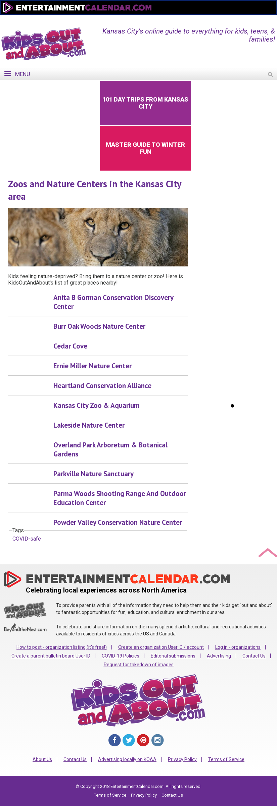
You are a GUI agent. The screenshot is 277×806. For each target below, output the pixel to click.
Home (160, 19)
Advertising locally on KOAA (127, 759)
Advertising (219, 656)
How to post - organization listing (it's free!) (61, 647)
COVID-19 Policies (120, 656)
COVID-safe (26, 539)
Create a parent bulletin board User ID (50, 656)
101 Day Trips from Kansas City (145, 103)
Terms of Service (226, 759)
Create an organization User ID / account (161, 647)
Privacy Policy (182, 759)
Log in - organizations (238, 647)
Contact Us (254, 656)
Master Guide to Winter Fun (145, 148)
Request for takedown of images (139, 664)
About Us (42, 759)
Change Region (193, 19)
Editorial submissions (173, 656)
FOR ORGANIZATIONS (243, 19)
